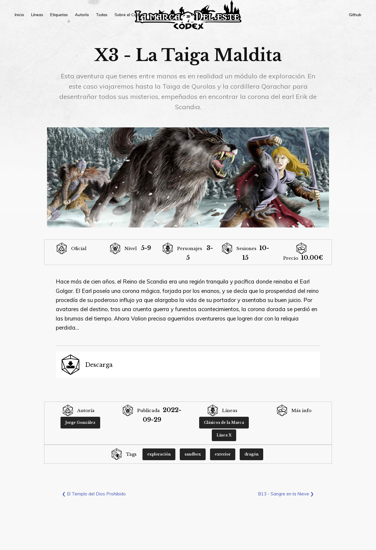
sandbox (192, 454)
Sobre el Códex (129, 14)
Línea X (223, 435)
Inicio (19, 14)
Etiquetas (59, 14)
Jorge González (80, 422)
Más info (301, 410)
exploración (159, 454)
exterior (223, 454)
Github (355, 14)
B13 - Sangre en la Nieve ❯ (286, 494)
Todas (102, 14)
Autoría (82, 14)
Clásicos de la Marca (224, 422)
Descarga (99, 364)
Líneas (37, 14)
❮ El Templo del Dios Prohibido (94, 494)
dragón (251, 454)
